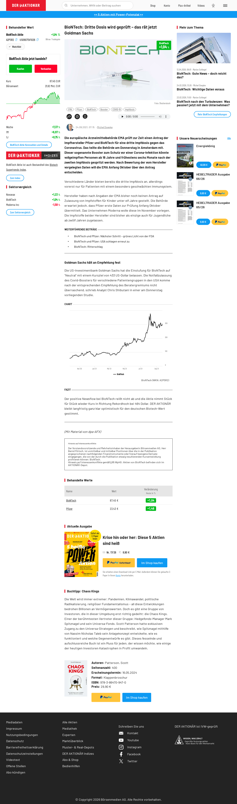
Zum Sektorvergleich (20, 212)
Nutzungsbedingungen (22, 735)
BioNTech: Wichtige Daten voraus (200, 89)
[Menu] (224, 5)
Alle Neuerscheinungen (225, 138)
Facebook (129, 754)
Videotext (13, 760)
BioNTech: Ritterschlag (88, 246)
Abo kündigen (15, 772)
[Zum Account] (167, 5)
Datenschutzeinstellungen (24, 753)
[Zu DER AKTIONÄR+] (184, 5)
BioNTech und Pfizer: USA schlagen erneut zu (102, 241)
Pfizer (79, 109)
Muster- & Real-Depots (78, 747)
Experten (68, 735)
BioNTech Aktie (14, 34)
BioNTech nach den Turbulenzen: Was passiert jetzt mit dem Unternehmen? (203, 103)
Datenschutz (15, 741)
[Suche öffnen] (66, 5)
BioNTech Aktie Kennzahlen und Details (29, 144)
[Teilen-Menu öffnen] (69, 116)
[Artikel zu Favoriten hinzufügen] (85, 116)
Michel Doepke (105, 127)
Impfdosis (129, 109)
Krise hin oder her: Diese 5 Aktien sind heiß (133, 540)
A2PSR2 (11, 39)
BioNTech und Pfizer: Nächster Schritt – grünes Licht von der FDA (114, 236)
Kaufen (20, 68)
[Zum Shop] (153, 5)
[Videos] (201, 5)
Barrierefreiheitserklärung (24, 747)
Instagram (129, 747)
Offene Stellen (16, 766)
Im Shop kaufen (152, 563)
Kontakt (128, 733)
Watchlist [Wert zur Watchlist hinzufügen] (16, 46)
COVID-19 (117, 109)
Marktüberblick (72, 741)
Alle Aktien (69, 722)
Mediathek (69, 728)
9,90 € (203, 193)
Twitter (127, 761)
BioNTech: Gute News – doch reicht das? (201, 75)
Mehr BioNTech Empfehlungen (212, 114)
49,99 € (204, 164)
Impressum (14, 728)
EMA (70, 109)
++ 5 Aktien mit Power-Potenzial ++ (118, 14)
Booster (104, 109)
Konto (118, 575)
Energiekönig (205, 146)
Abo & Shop (70, 760)
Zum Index (15, 178)
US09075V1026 (29, 39)
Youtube (128, 740)
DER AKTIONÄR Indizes (78, 753)
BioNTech (91, 109)
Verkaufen (46, 68)
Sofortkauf (118, 562)
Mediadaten (14, 722)
